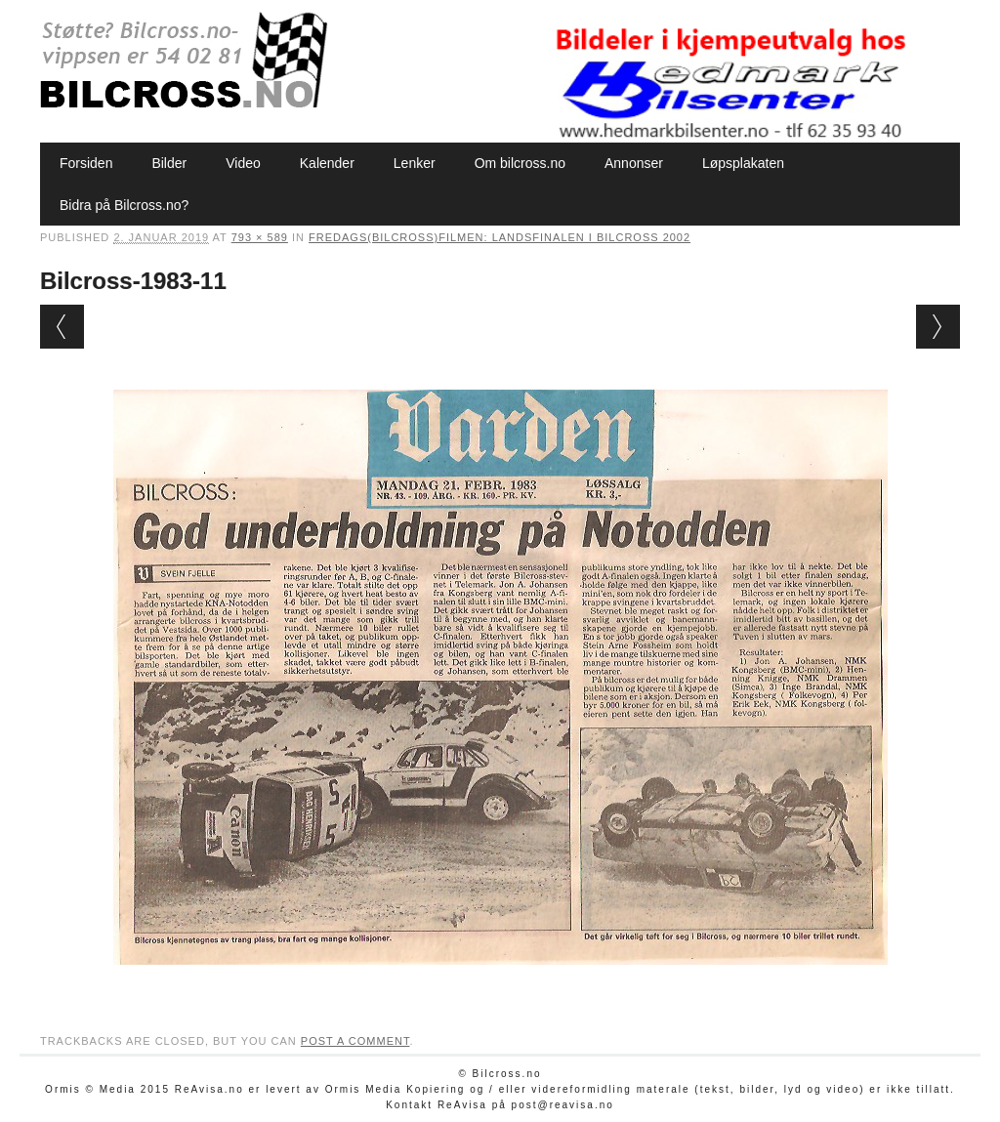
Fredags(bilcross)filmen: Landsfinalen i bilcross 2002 (499, 237)
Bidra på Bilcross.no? (124, 205)
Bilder (169, 163)
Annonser (633, 163)
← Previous (62, 327)
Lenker (415, 163)
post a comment (355, 1041)
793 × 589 (259, 237)
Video (243, 163)
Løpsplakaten (743, 163)
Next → (938, 327)
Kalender (327, 163)
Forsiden (86, 163)
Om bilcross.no (520, 163)
